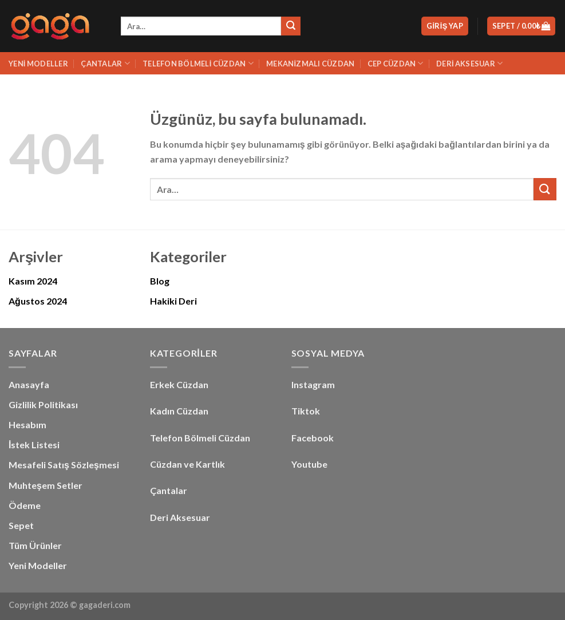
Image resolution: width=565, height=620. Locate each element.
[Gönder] (291, 26)
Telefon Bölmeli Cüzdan (198, 63)
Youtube (309, 464)
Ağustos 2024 (38, 300)
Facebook (312, 437)
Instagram (313, 384)
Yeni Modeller (38, 63)
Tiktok (305, 410)
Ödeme (25, 505)
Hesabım (27, 424)
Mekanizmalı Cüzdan (310, 63)
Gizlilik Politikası (43, 404)
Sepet (21, 525)
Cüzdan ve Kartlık (187, 464)
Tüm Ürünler (35, 545)
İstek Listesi (34, 444)
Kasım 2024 (33, 280)
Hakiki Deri (173, 300)
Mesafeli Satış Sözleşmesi (64, 464)
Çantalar (105, 63)
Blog (159, 280)
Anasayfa (29, 384)
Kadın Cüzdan (179, 410)
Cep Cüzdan (396, 63)
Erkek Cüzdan (179, 384)
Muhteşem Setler (45, 485)
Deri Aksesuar (469, 63)
